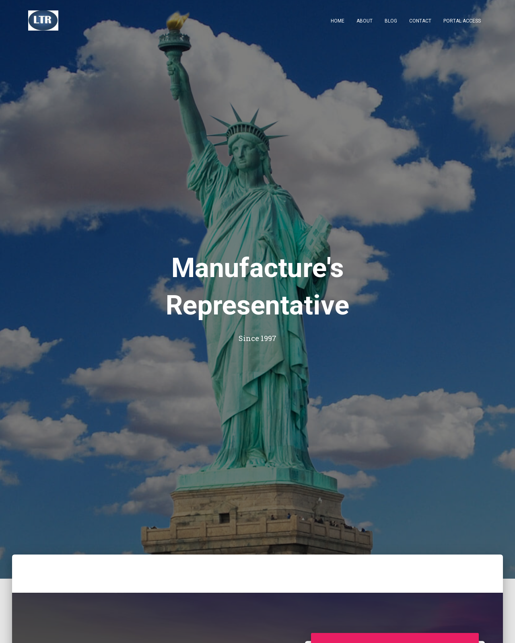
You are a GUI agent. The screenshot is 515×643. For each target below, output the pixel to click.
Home (337, 21)
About (364, 21)
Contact (420, 21)
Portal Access (462, 21)
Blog (391, 21)
